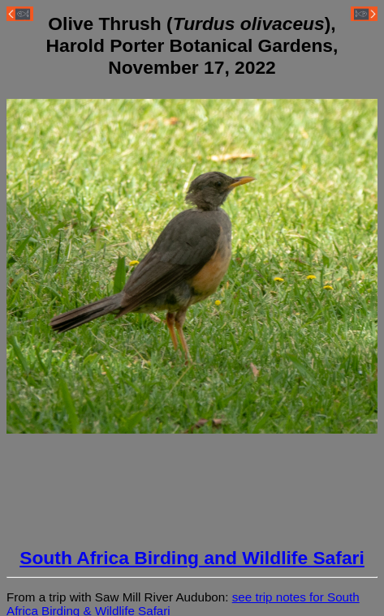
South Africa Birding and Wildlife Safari (192, 557)
